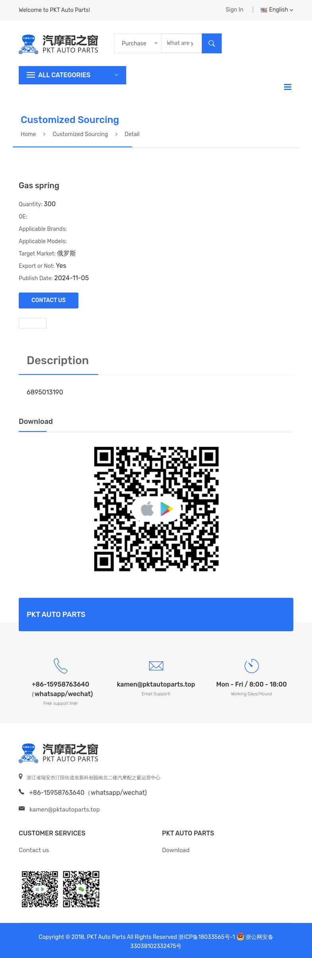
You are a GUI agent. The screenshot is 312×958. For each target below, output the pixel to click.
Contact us (34, 850)
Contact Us (48, 300)
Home (28, 134)
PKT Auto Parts (188, 833)
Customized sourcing (80, 134)
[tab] (32, 323)
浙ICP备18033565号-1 (206, 937)
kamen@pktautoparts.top (64, 809)
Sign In (235, 9)
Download (175, 850)
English (277, 9)
